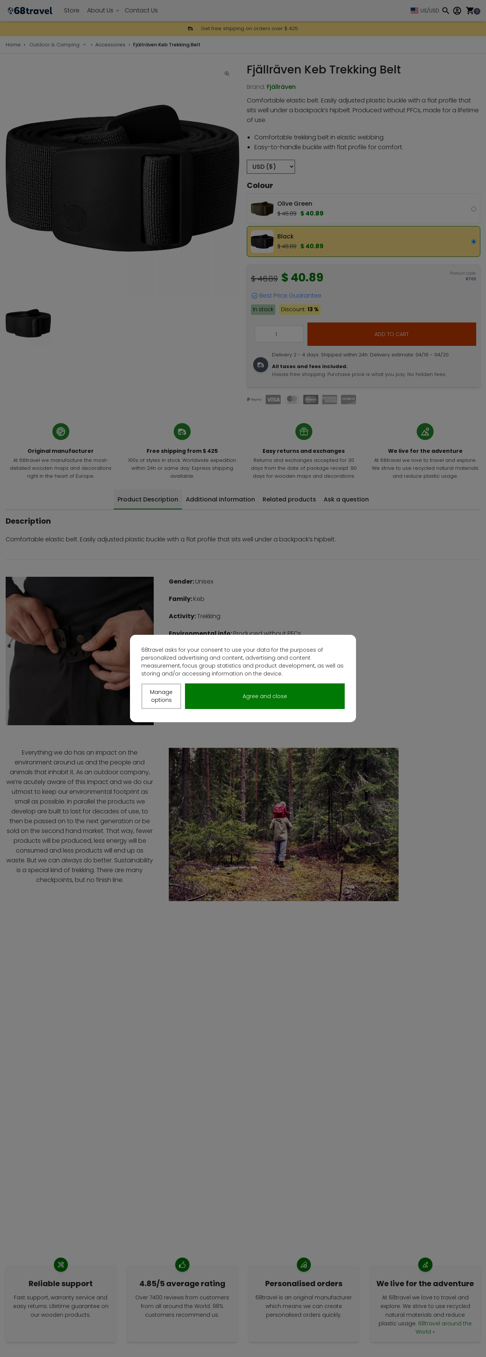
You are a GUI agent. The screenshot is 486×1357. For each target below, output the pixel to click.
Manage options (161, 696)
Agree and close (265, 696)
